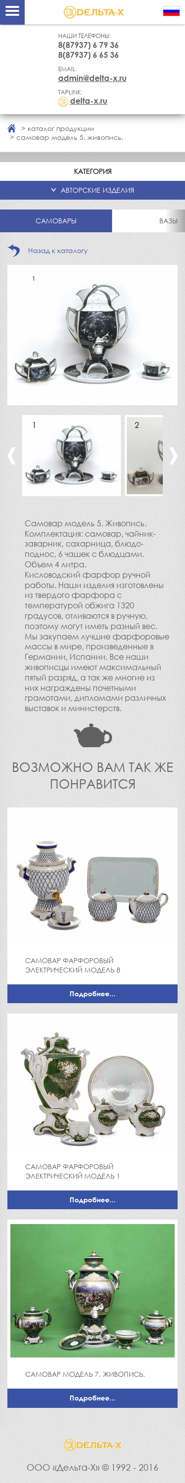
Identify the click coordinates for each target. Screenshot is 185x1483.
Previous (11, 456)
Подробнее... (92, 993)
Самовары (56, 220)
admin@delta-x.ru (92, 78)
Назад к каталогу (58, 250)
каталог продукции (61, 128)
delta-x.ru (89, 101)
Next (173, 456)
